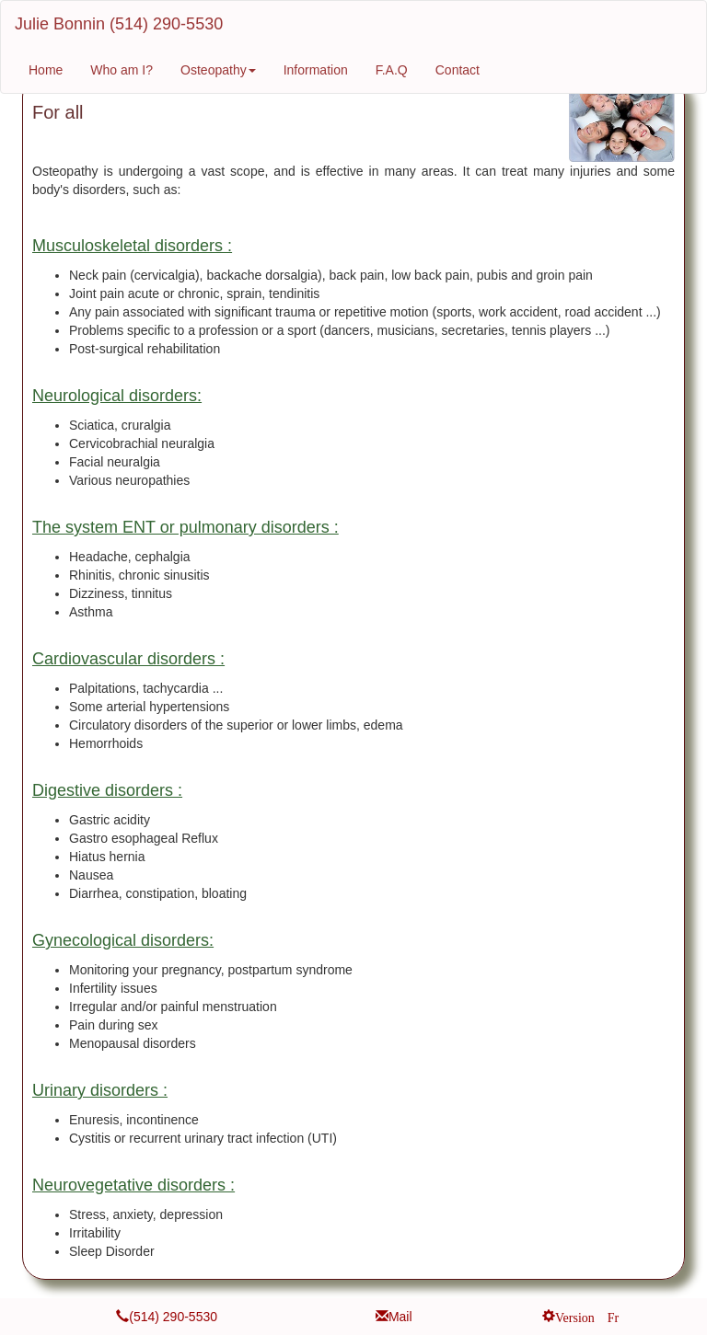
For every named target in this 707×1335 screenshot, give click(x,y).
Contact (457, 70)
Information (316, 70)
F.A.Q (392, 70)
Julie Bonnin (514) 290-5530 (119, 24)
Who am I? (121, 70)
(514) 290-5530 (173, 1316)
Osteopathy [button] (218, 70)
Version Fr (587, 1315)
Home (46, 70)
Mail (400, 1316)
